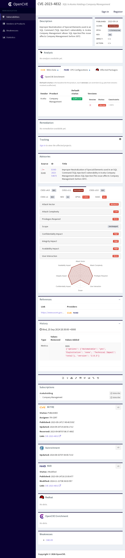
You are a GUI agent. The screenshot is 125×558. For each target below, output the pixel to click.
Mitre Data (49, 69)
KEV (65, 197)
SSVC (101, 197)
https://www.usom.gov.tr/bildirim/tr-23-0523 (61, 312)
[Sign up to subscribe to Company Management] (115, 397)
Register (118, 11)
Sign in (105, 11)
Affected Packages (107, 70)
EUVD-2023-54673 (54, 172)
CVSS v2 (48, 197)
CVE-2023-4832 (49, 3)
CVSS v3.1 (73, 190)
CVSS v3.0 (97, 190)
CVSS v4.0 (48, 190)
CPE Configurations (77, 69)
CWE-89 (49, 540)
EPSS (83, 197)
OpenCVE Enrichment (52, 76)
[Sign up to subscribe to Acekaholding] (115, 393)
